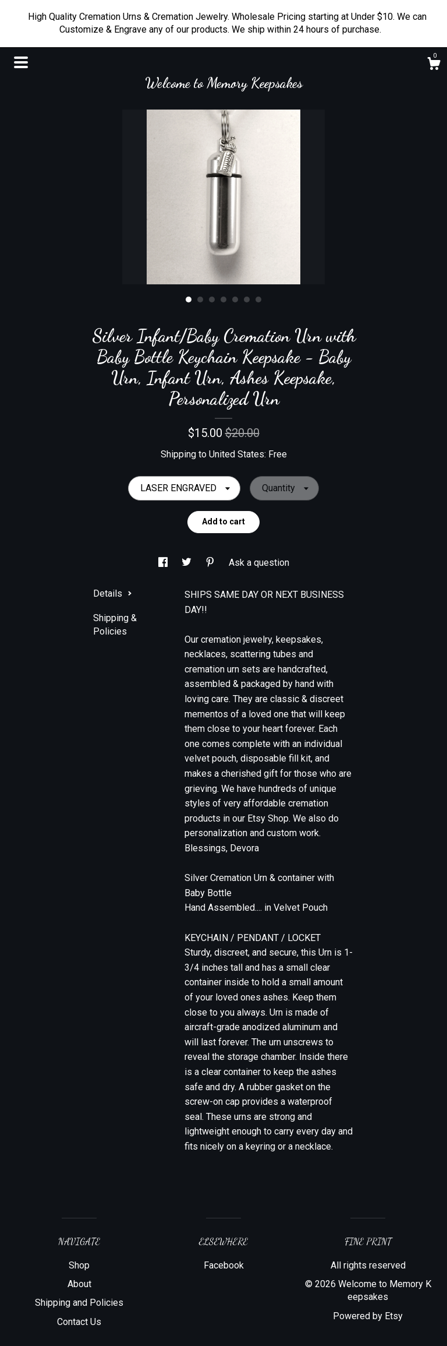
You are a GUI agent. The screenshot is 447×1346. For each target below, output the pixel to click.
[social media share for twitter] (188, 562)
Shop (79, 1265)
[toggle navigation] (21, 62)
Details (112, 593)
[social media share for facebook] (164, 562)
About (79, 1283)
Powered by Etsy (368, 1316)
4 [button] (223, 299)
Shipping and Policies (79, 1302)
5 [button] (235, 299)
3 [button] (212, 299)
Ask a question (259, 562)
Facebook (224, 1265)
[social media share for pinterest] (211, 562)
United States (236, 454)
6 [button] (247, 299)
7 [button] (258, 299)
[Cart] (433, 65)
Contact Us (79, 1321)
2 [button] (200, 299)
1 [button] (188, 299)
